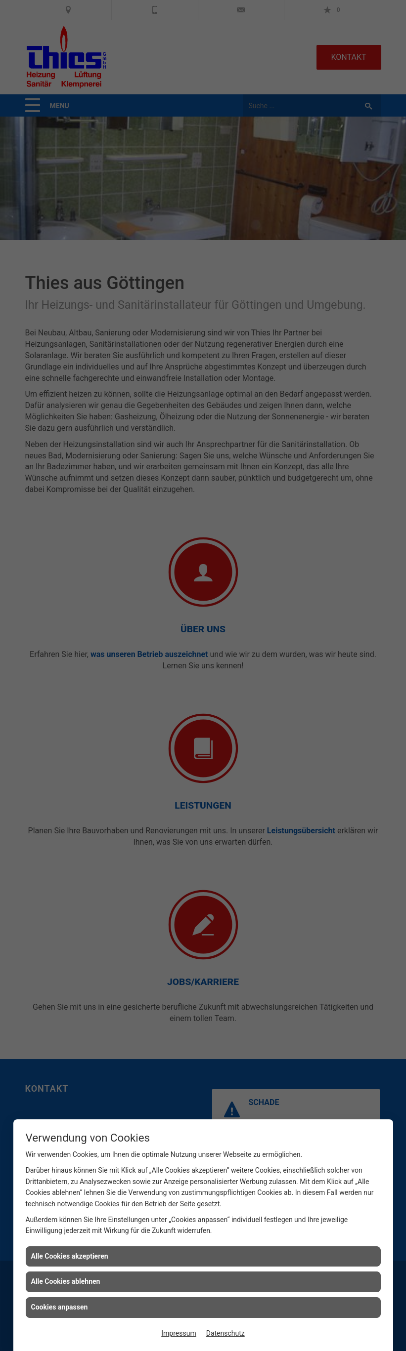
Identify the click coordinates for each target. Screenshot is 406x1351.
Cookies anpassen (59, 1307)
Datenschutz (225, 1333)
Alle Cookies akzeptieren (69, 1256)
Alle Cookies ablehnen (65, 1281)
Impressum (178, 1333)
